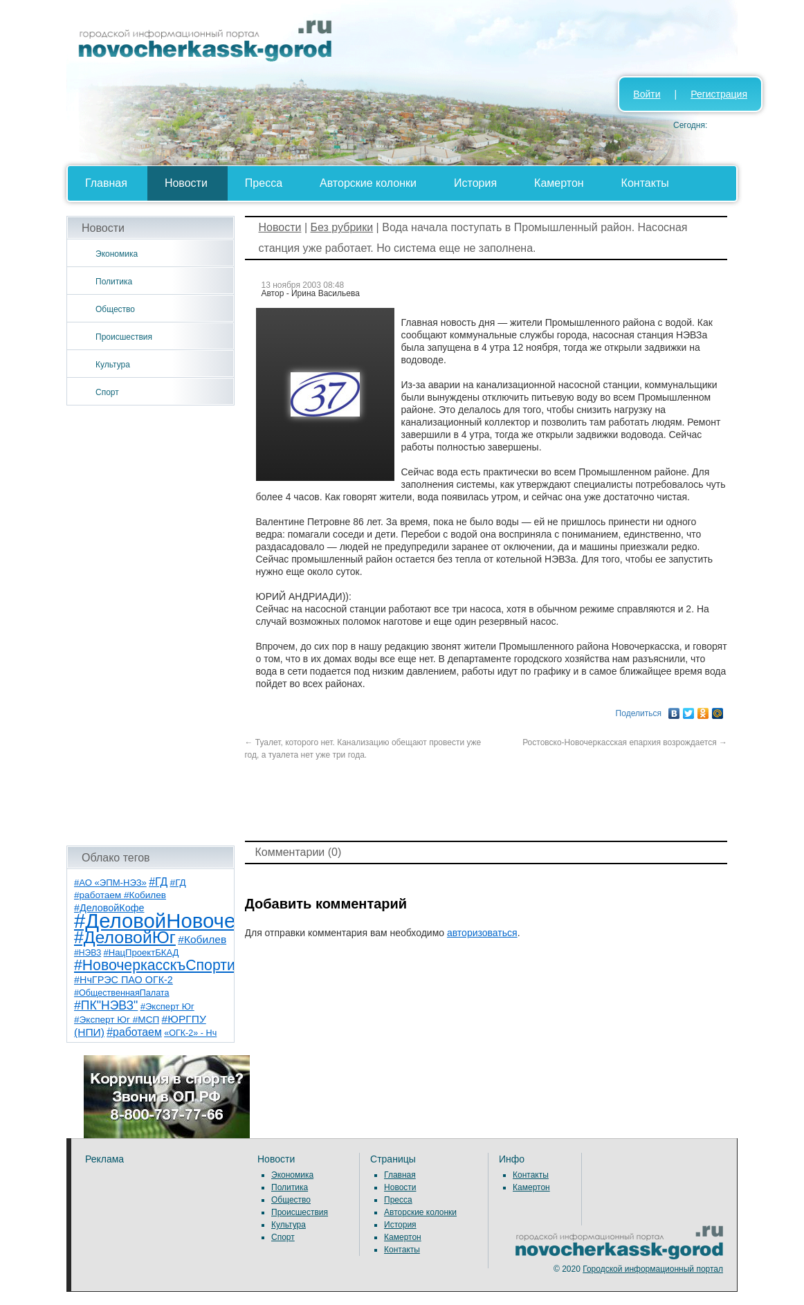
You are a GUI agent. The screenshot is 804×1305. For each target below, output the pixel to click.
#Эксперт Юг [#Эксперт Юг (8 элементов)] (167, 1006)
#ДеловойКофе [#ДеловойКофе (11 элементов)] (109, 907)
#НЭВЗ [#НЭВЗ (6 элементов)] (87, 953)
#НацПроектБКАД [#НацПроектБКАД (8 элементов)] (141, 952)
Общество (115, 309)
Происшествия (123, 337)
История (475, 183)
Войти (646, 94)
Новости (186, 183)
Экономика (116, 254)
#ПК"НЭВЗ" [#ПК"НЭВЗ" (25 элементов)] (106, 1005)
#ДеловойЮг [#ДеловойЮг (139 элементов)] (125, 937)
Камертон (559, 183)
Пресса (263, 183)
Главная (106, 183)
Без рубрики (341, 227)
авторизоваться (482, 932)
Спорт (107, 392)
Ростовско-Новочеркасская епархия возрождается (624, 742)
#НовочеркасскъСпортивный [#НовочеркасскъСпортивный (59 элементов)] (172, 965)
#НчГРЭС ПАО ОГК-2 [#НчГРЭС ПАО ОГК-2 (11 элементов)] (123, 979)
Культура (112, 364)
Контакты (645, 183)
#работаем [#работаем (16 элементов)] (134, 1032)
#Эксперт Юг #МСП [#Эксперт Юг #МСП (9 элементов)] (116, 1019)
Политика (113, 281)
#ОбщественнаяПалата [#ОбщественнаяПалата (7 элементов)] (122, 993)
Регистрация (719, 94)
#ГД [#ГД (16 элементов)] (158, 882)
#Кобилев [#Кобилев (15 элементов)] (202, 939)
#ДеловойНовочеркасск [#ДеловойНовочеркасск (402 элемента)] (185, 920)
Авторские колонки (368, 183)
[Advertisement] (150, 625)
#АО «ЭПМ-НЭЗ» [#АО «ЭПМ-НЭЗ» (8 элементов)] (110, 882)
